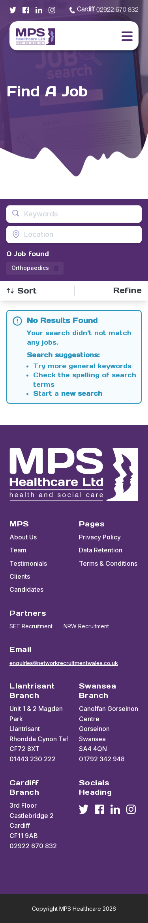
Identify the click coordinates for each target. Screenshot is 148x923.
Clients (19, 576)
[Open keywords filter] (74, 214)
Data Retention (100, 550)
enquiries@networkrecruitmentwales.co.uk (63, 663)
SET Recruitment (30, 626)
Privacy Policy (100, 537)
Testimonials (28, 563)
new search (81, 393)
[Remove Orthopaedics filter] (35, 268)
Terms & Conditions (108, 563)
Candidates (26, 589)
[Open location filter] (74, 234)
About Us (23, 537)
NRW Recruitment (86, 626)
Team (17, 550)
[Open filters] (127, 290)
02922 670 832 (104, 10)
